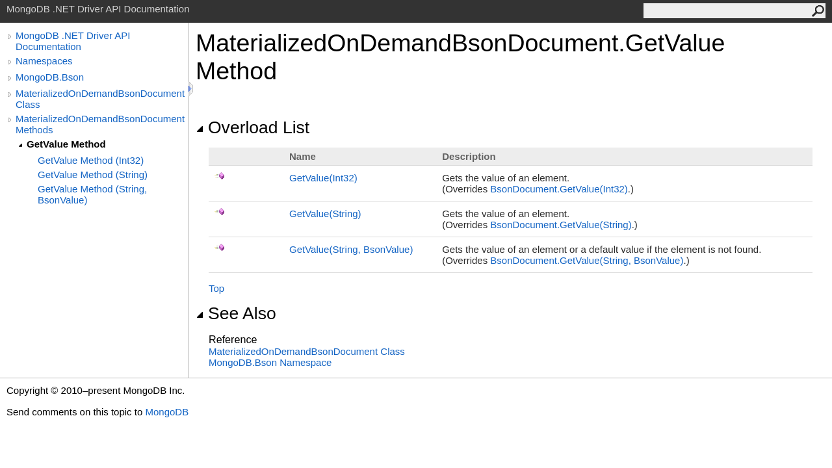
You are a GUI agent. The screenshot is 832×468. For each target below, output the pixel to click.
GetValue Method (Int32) (91, 160)
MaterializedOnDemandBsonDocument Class (100, 99)
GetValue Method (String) (93, 174)
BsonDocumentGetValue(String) (560, 224)
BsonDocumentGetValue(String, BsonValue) (586, 260)
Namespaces (44, 60)
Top (216, 288)
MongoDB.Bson (50, 77)
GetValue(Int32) (323, 177)
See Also (236, 313)
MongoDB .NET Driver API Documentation (73, 41)
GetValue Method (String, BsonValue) (92, 194)
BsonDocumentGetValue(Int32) (559, 188)
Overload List (252, 127)
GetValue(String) (325, 213)
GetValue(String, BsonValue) (351, 249)
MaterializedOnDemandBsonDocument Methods (100, 124)
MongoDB (166, 411)
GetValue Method (66, 144)
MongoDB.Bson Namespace (270, 362)
